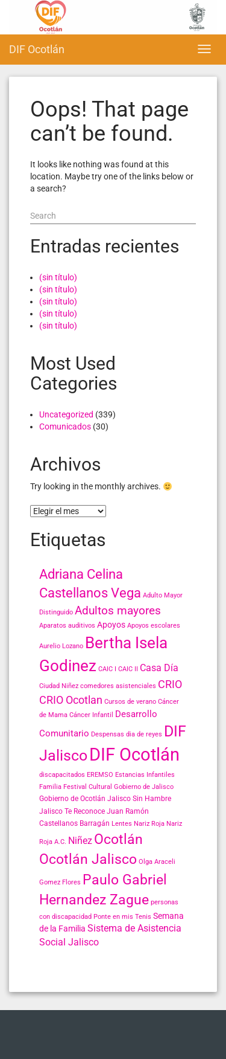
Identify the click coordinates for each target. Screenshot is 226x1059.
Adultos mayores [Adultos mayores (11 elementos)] (118, 610)
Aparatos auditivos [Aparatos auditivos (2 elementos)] (67, 625)
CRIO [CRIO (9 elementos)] (170, 684)
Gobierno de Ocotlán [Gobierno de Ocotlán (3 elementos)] (72, 798)
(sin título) (58, 277)
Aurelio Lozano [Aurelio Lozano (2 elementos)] (61, 646)
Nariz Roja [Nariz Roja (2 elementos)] (149, 824)
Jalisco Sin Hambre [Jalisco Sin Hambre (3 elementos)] (139, 798)
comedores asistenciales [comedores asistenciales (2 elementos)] (118, 686)
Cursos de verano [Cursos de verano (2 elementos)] (130, 702)
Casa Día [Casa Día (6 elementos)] (159, 668)
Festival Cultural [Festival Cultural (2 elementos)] (87, 787)
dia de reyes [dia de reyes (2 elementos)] (144, 734)
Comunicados (65, 426)
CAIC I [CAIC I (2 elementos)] (107, 669)
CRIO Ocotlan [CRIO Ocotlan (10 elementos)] (70, 700)
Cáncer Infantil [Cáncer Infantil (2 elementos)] (91, 715)
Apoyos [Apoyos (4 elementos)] (111, 624)
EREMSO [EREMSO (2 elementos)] (100, 775)
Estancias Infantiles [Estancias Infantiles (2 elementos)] (145, 775)
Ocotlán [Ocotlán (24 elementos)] (118, 839)
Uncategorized (66, 414)
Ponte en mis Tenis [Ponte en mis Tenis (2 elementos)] (122, 917)
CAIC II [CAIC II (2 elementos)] (128, 669)
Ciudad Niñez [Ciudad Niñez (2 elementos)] (58, 686)
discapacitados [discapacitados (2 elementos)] (62, 775)
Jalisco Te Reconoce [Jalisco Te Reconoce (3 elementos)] (72, 811)
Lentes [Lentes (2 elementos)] (121, 824)
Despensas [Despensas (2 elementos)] (107, 734)
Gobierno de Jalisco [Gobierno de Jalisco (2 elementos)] (144, 787)
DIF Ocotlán (36, 49)
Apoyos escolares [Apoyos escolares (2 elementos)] (153, 625)
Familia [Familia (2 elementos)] (50, 787)
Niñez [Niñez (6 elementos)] (80, 840)
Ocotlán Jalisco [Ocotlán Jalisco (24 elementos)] (88, 859)
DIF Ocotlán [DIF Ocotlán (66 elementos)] (134, 754)
